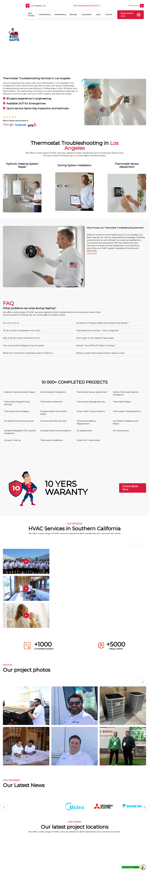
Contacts (90, 860)
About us (90, 842)
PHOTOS (108, 12)
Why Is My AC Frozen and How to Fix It (21, 286)
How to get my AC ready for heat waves (95, 286)
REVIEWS (73, 12)
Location (90, 854)
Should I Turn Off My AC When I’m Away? (95, 294)
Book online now (131, 12)
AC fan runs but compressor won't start (21, 279)
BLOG (98, 12)
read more (92, 202)
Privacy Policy (92, 866)
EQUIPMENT (86, 12)
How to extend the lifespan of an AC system (24, 294)
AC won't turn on (11, 271)
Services (90, 848)
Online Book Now (130, 436)
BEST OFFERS (30, 12)
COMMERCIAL (59, 12)
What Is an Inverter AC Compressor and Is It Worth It (28, 301)
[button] (142, 630)
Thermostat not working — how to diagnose (97, 279)
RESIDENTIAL (44, 12)
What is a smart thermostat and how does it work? (100, 301)
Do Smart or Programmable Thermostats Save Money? (102, 271)
